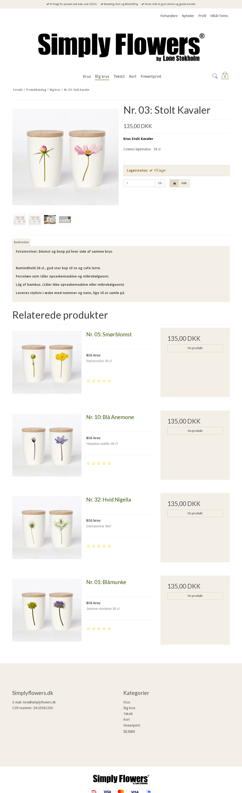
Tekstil (128, 714)
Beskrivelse (21, 242)
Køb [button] (178, 183)
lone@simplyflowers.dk (39, 702)
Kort (126, 719)
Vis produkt (195, 348)
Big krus (129, 708)
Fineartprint (131, 725)
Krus (126, 702)
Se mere (129, 731)
